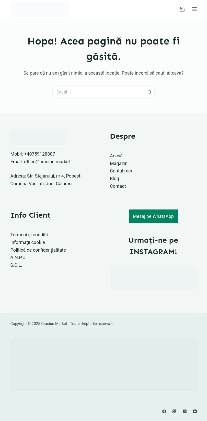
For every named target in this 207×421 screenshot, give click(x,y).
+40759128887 (39, 154)
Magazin (119, 163)
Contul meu (121, 170)
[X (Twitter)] (174, 411)
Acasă (116, 155)
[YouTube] (195, 411)
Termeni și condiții (29, 234)
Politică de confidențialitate (38, 250)
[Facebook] (164, 411)
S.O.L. (16, 265)
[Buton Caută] (149, 92)
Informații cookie (27, 242)
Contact (118, 186)
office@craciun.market (47, 161)
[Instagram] (185, 411)
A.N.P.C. (18, 257)
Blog (114, 178)
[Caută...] (98, 92)
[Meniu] (194, 9)
